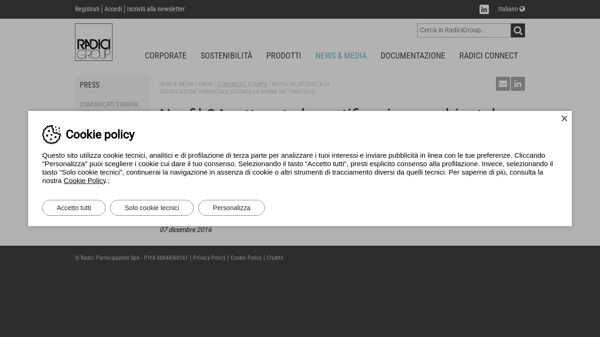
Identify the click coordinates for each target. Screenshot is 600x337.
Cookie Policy (85, 180)
